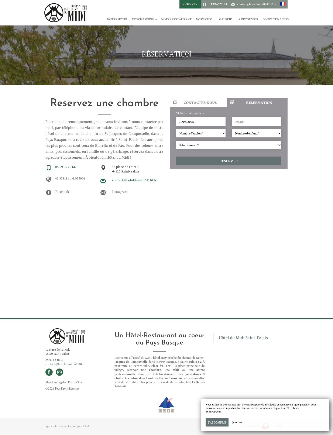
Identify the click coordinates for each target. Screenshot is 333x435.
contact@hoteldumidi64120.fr (256, 4)
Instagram (120, 192)
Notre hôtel (117, 19)
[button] (282, 4)
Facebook (62, 192)
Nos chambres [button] (144, 19)
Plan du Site (75, 382)
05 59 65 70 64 (218, 4)
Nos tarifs (204, 19)
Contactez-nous (195, 102)
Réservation (251, 102)
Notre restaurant (176, 19)
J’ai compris (217, 422)
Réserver (190, 4)
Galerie (225, 19)
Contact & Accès (275, 19)
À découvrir (248, 19)
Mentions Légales (55, 382)
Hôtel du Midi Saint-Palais (243, 338)
